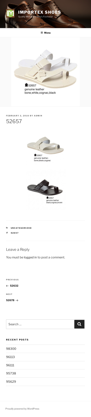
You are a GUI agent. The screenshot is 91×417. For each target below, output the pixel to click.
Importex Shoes (39, 12)
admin (38, 116)
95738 (11, 373)
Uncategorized (21, 228)
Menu (46, 32)
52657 (15, 233)
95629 (11, 381)
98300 (11, 348)
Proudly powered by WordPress (22, 408)
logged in (30, 257)
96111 (10, 365)
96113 (10, 357)
